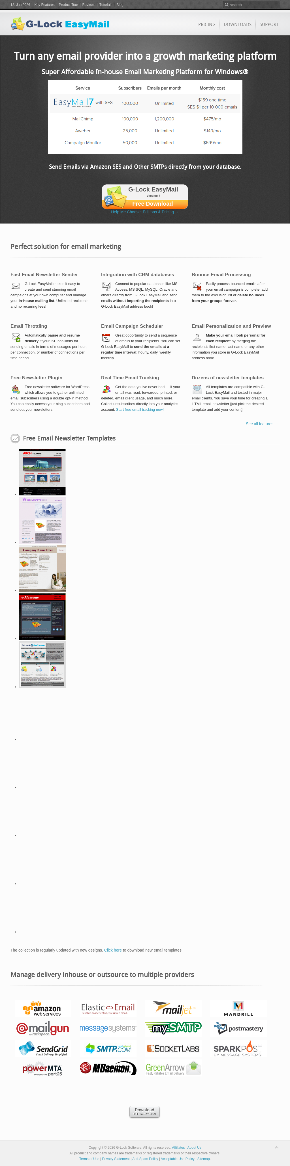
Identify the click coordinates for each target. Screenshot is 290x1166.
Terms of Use (89, 1159)
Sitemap (203, 1159)
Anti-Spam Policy (145, 1159)
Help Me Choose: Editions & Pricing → (145, 212)
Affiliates (178, 1148)
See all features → (262, 424)
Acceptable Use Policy (177, 1159)
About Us (194, 1148)
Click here (113, 950)
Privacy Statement (115, 1159)
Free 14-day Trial (145, 1111)
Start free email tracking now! (140, 409)
